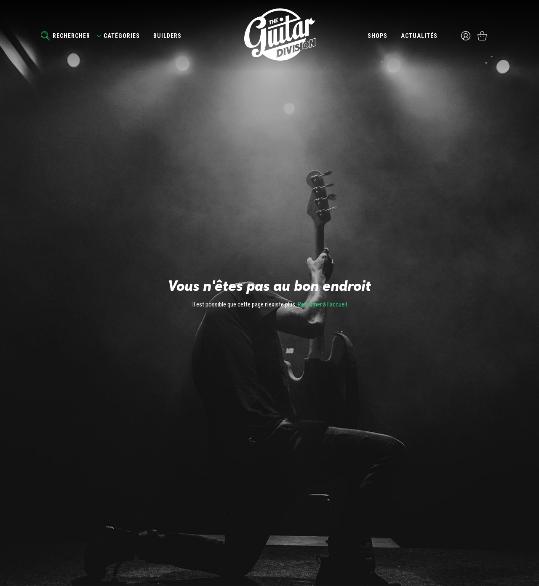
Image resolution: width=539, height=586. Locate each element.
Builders (167, 36)
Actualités (418, 36)
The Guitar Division (269, 34)
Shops (377, 36)
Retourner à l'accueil (322, 304)
